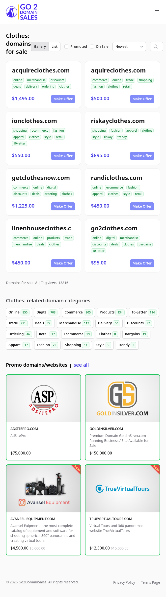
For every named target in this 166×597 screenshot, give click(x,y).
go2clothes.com (114, 228)
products (53, 238)
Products (112, 312)
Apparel (19, 345)
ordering (48, 86)
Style (103, 345)
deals (17, 86)
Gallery (40, 46)
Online (18, 312)
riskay (108, 137)
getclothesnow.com (41, 177)
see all (81, 364)
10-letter (19, 143)
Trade (18, 323)
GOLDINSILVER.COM (106, 428)
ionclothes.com (34, 121)
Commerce (78, 312)
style (47, 137)
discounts (57, 80)
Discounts (139, 323)
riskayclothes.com (118, 121)
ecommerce (40, 130)
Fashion (47, 345)
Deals (43, 323)
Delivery (109, 323)
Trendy (127, 345)
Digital (46, 312)
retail (127, 86)
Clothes (108, 334)
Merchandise (75, 323)
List (54, 46)
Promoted (78, 46)
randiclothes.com (116, 177)
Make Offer (63, 98)
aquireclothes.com (118, 70)
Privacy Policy (124, 582)
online (17, 80)
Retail (48, 334)
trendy (122, 137)
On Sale (102, 46)
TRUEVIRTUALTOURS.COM (110, 518)
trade (130, 80)
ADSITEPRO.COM (24, 428)
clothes (64, 86)
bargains (145, 244)
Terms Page (150, 582)
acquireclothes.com (41, 70)
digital (51, 187)
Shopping (77, 345)
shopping (145, 80)
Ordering (20, 334)
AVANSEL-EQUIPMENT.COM (32, 518)
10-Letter (144, 312)
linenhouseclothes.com (46, 228)
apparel (18, 137)
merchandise (36, 80)
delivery (31, 86)
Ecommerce (78, 334)
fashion (97, 86)
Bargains (136, 334)
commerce (99, 80)
